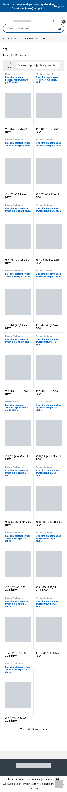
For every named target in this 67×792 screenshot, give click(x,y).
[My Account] (55, 21)
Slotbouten (18, 139)
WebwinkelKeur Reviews (17, 783)
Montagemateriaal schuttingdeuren (44, 75)
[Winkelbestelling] (38, 65)
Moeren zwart (11, 74)
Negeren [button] (59, 6)
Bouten (8, 139)
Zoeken (59, 28)
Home (6, 38)
